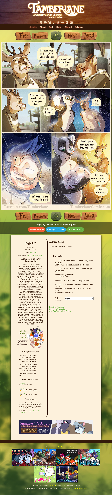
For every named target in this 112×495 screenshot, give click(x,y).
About (43, 27)
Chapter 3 (33, 252)
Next (72, 35)
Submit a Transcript (57, 309)
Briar (32, 255)
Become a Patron (37, 230)
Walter (40, 255)
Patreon (79, 27)
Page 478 (22, 393)
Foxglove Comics (63, 447)
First (23, 35)
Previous (39, 35)
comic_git (52, 485)
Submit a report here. (80, 488)
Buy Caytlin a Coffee (55, 230)
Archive (33, 27)
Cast (51, 27)
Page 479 (22, 388)
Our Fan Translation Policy (60, 311)
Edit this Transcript (57, 307)
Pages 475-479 (24, 383)
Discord (68, 27)
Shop (58, 27)
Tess (36, 255)
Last (89, 35)
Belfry (28, 255)
